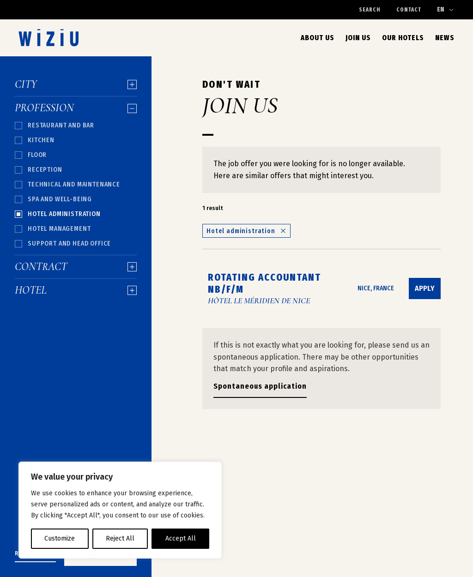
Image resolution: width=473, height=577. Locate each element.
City (76, 84)
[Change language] (446, 9)
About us (317, 37)
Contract (76, 267)
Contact (408, 9)
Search (370, 9)
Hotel (76, 290)
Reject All (120, 538)
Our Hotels (403, 37)
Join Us (358, 37)
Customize (59, 538)
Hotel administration (246, 231)
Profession (76, 108)
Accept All (180, 538)
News (445, 37)
